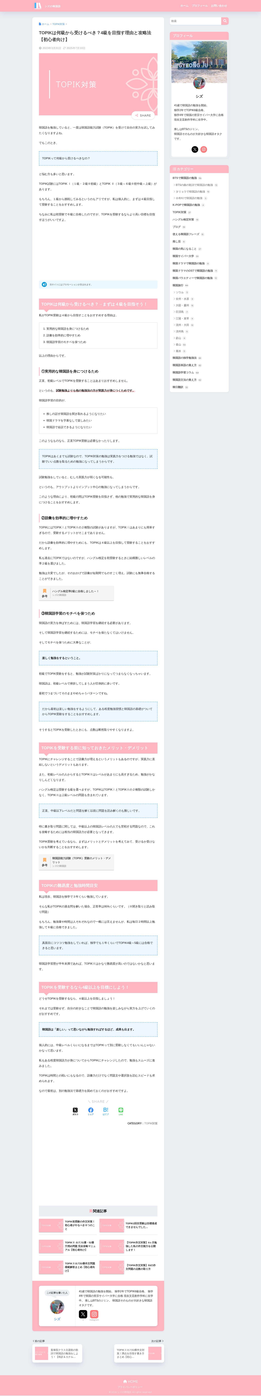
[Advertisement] (98, 250)
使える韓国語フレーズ (189, 235)
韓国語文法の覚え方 (188, 382)
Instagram (94, 1320)
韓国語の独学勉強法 (188, 360)
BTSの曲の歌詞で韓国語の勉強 (197, 185)
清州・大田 (185, 327)
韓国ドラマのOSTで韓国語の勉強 (196, 272)
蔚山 (181, 340)
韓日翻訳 (181, 389)
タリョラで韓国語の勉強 (193, 192)
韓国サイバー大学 (187, 257)
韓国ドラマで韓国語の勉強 (192, 265)
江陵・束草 (185, 320)
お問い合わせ (219, 5)
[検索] (225, 21)
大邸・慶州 (185, 307)
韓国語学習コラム (187, 375)
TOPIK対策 (150, 1124)
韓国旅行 (181, 287)
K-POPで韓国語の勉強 (190, 205)
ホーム (184, 5)
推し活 (179, 242)
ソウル (182, 294)
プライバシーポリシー (130, 1387)
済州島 (182, 333)
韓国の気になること (188, 250)
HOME (130, 1382)
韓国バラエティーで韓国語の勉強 (196, 280)
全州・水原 (185, 301)
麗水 (181, 353)
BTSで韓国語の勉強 (188, 178)
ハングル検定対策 (187, 220)
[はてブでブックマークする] (106, 1112)
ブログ (179, 228)
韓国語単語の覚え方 (188, 367)
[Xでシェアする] (76, 1112)
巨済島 (182, 314)
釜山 (181, 346)
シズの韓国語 (51, 5)
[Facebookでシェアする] (91, 1112)
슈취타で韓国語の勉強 (192, 198)
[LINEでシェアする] (121, 1112)
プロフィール (200, 5)
